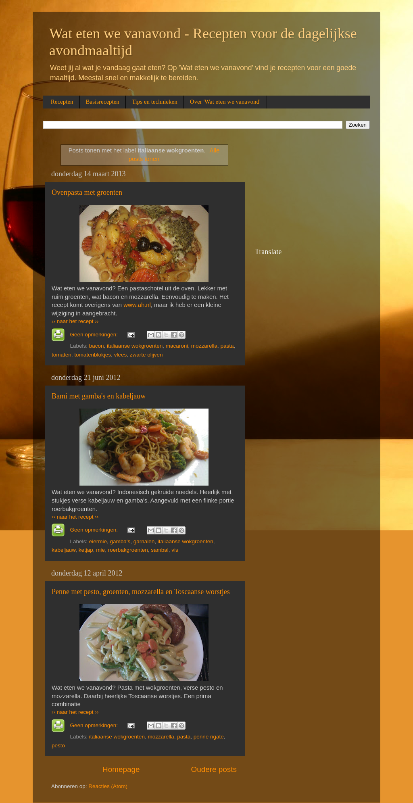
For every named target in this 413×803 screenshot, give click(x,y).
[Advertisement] (295, 192)
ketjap (86, 550)
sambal (160, 550)
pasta (227, 346)
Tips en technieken (154, 101)
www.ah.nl (137, 305)
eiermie (98, 541)
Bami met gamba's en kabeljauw (99, 396)
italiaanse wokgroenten (135, 346)
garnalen (144, 541)
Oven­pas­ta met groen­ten (87, 192)
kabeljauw (63, 550)
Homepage (121, 769)
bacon (96, 346)
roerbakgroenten (128, 550)
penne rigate (209, 737)
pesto (58, 746)
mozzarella (204, 346)
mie (100, 550)
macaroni (177, 346)
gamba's (120, 541)
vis (174, 550)
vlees (120, 355)
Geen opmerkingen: (94, 335)
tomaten (61, 355)
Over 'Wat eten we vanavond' (225, 101)
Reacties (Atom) (107, 786)
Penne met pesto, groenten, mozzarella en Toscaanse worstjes (141, 592)
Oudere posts (214, 769)
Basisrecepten (102, 101)
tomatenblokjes (92, 355)
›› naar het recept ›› (75, 321)
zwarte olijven (146, 355)
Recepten (62, 101)
